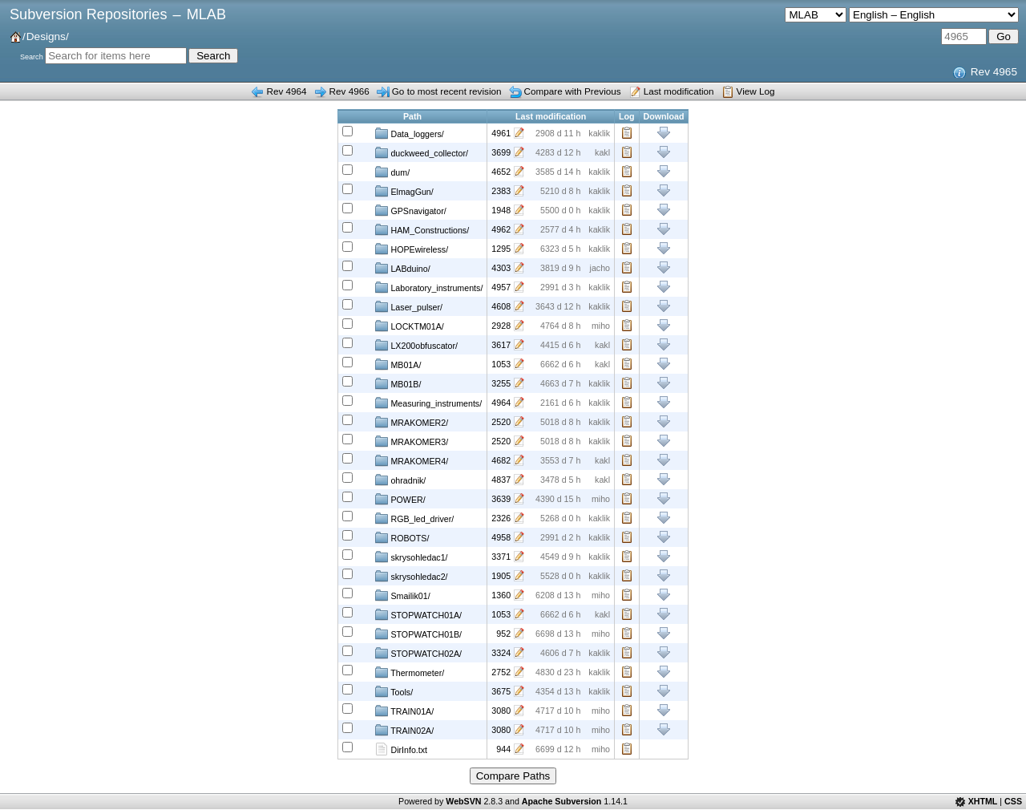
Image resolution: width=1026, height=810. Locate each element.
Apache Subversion (562, 801)
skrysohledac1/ (411, 556)
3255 (501, 383)
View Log (756, 91)
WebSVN (463, 801)
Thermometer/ (409, 672)
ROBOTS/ (402, 537)
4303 (501, 268)
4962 (501, 229)
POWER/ (400, 498)
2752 (501, 672)
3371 (501, 556)
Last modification (679, 91)
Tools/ (394, 691)
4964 (501, 402)
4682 (501, 460)
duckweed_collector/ (421, 152)
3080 (501, 710)
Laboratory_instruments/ (429, 287)
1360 (501, 595)
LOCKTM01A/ (409, 325)
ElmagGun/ (404, 190)
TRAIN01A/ (404, 710)
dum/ (392, 171)
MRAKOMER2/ (411, 421)
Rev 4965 (994, 72)
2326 (501, 518)
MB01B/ (398, 383)
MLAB (206, 14)
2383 (501, 191)
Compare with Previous (572, 91)
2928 (501, 325)
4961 (501, 133)
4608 (501, 306)
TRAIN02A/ (404, 729)
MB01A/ (398, 364)
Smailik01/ (402, 595)
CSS (1013, 801)
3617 (501, 345)
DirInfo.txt (401, 749)
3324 (501, 653)
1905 (501, 576)
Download (664, 133)
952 (503, 633)
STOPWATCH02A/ (418, 652)
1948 (501, 210)
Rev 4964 (286, 91)
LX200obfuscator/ (416, 344)
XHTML (983, 801)
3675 (501, 691)
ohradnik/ (400, 479)
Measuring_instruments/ (428, 402)
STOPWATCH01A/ (418, 614)
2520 (501, 422)
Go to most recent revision (447, 91)
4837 (501, 479)
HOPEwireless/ (411, 248)
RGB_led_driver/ (414, 518)
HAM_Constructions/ (422, 229)
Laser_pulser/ (408, 306)
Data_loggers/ (409, 133)
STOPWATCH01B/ (418, 633)
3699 (501, 152)
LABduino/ (402, 267)
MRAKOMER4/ (411, 460)
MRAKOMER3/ (411, 441)
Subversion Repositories (88, 14)
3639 (501, 499)
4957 (501, 287)
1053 (501, 364)
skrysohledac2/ (411, 575)
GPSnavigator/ (410, 210)
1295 (501, 248)
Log (627, 133)
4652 (501, 171)
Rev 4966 (349, 91)
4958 (501, 537)
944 (503, 749)
